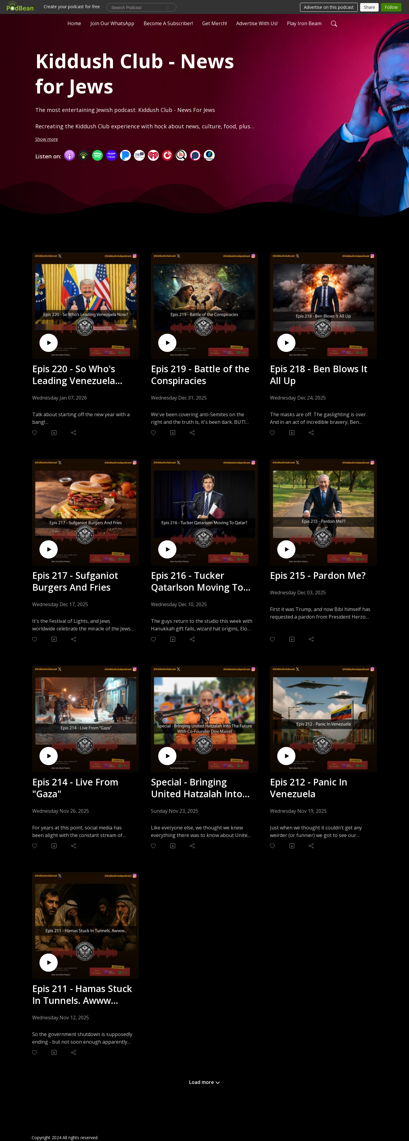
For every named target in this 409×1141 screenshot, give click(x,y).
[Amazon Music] (111, 155)
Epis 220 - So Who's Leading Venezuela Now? (73, 375)
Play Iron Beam (304, 22)
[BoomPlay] (209, 155)
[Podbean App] (83, 155)
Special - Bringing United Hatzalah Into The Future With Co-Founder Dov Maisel (196, 788)
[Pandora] (125, 155)
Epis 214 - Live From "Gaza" (75, 788)
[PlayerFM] (167, 155)
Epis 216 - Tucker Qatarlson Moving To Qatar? (197, 581)
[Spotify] (97, 155)
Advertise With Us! (257, 22)
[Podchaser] (195, 155)
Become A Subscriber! (168, 22)
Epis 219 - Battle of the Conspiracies (200, 375)
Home (74, 22)
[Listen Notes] (181, 155)
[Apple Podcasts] (69, 155)
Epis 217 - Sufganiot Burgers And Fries (75, 581)
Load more (204, 1082)
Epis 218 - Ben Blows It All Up (318, 375)
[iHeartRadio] (153, 155)
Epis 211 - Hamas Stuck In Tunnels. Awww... (82, 994)
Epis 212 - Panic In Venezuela (308, 788)
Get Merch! (214, 22)
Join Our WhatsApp (112, 22)
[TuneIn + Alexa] (139, 155)
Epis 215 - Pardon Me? (318, 575)
